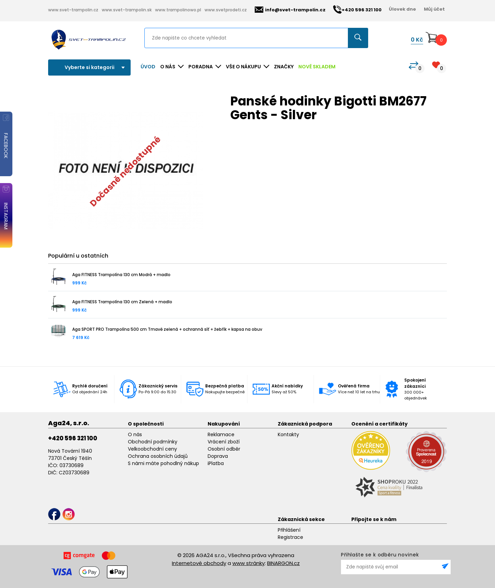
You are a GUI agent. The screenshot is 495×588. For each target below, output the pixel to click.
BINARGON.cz (283, 563)
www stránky (248, 563)
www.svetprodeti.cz (226, 10)
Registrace (290, 537)
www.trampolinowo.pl (178, 10)
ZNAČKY (284, 66)
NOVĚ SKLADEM (317, 66)
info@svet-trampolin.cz (290, 10)
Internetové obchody (199, 563)
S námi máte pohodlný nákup (163, 463)
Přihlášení (289, 530)
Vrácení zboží (224, 441)
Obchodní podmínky (152, 441)
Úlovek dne (402, 9)
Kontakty (288, 434)
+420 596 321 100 (72, 438)
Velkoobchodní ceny (152, 448)
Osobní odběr (224, 448)
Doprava (218, 456)
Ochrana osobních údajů (158, 456)
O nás (135, 434)
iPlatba (216, 463)
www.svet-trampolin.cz (73, 10)
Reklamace (221, 434)
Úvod (148, 66)
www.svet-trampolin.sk (127, 10)
